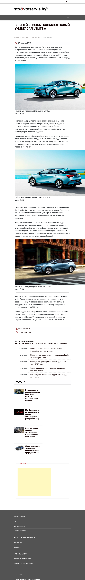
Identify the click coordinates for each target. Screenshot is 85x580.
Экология (53, 343)
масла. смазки (20, 531)
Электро (63, 343)
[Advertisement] (34, 482)
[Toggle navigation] (67, 17)
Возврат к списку (26, 332)
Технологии (40, 343)
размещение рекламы (23, 563)
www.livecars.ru (24, 329)
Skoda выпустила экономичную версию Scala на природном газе (32, 449)
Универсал (27, 343)
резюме (17, 547)
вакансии (18, 542)
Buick (17, 343)
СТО (15, 521)
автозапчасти (19, 526)
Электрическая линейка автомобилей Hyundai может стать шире (31, 432)
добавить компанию (22, 559)
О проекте (18, 575)
